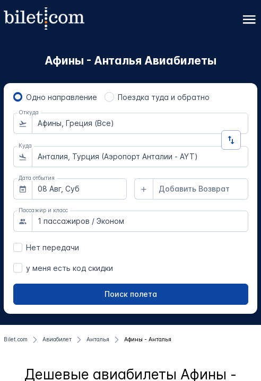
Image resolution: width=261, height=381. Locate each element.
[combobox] (140, 123)
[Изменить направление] (231, 140)
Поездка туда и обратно (164, 97)
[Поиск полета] (130, 294)
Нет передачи (52, 247)
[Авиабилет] (57, 339)
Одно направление (61, 97)
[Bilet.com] (16, 339)
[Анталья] (97, 339)
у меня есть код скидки (69, 268)
